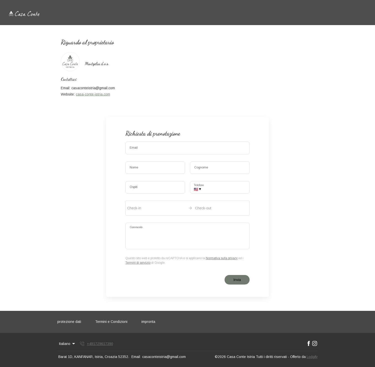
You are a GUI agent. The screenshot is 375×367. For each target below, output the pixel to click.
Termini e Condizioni (111, 322)
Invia (237, 280)
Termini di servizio (137, 262)
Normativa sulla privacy (222, 258)
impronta (148, 322)
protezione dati (69, 322)
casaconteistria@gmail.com (164, 357)
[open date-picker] (187, 208)
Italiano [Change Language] (67, 343)
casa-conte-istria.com (93, 94)
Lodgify (312, 357)
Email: (136, 357)
